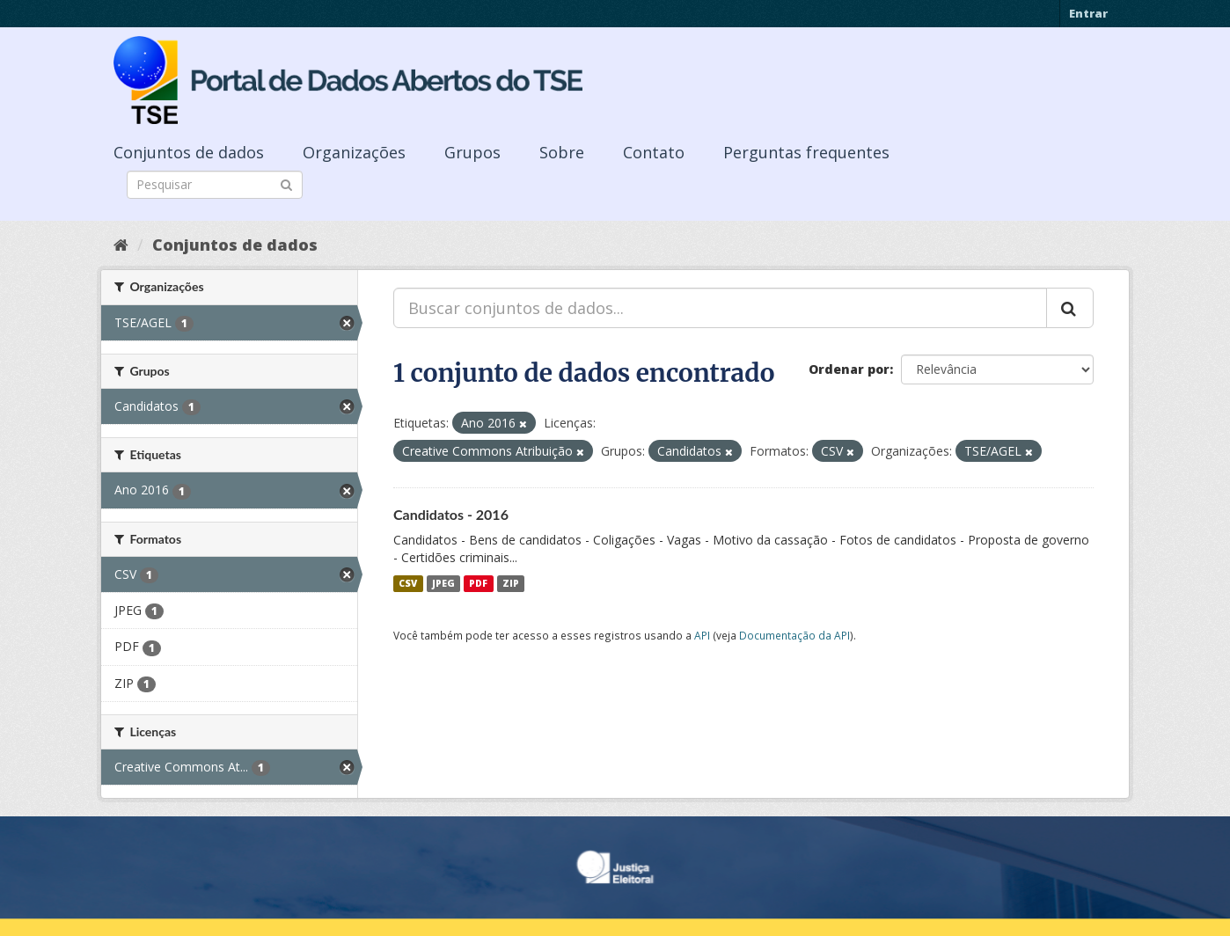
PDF (478, 583)
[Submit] (286, 183)
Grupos (472, 152)
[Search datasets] (215, 185)
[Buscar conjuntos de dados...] (720, 308)
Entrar (1088, 13)
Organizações (354, 152)
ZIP (510, 583)
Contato (654, 152)
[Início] (120, 244)
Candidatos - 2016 (451, 514)
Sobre (561, 152)
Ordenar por (849, 369)
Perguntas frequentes (806, 152)
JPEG (443, 583)
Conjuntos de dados (188, 152)
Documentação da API (794, 635)
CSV (408, 583)
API (702, 635)
